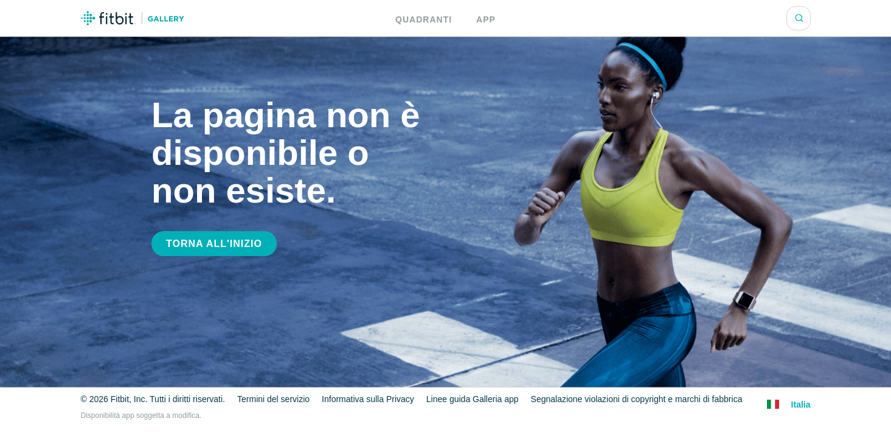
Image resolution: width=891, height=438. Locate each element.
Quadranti (425, 19)
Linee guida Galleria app (470, 399)
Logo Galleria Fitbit (132, 18)
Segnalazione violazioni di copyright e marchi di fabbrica (633, 399)
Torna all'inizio (210, 243)
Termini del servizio (274, 399)
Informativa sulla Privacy (368, 399)
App (484, 19)
